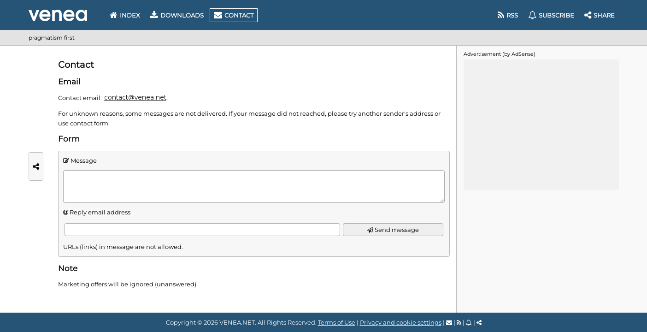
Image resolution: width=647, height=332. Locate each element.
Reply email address (100, 212)
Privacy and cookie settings (400, 322)
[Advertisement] (541, 124)
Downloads (177, 15)
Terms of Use (336, 322)
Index (125, 15)
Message (84, 160)
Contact (233, 15)
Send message (393, 230)
